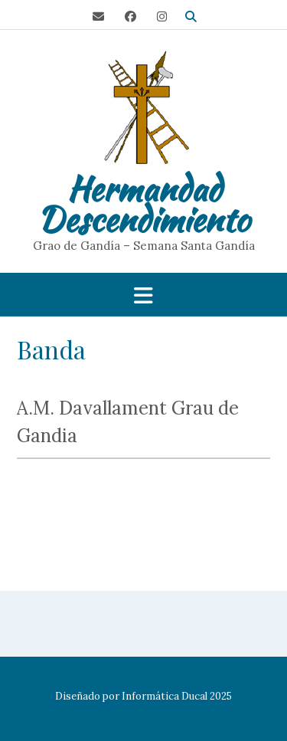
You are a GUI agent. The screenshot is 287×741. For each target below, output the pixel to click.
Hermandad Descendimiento (143, 203)
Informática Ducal (164, 696)
